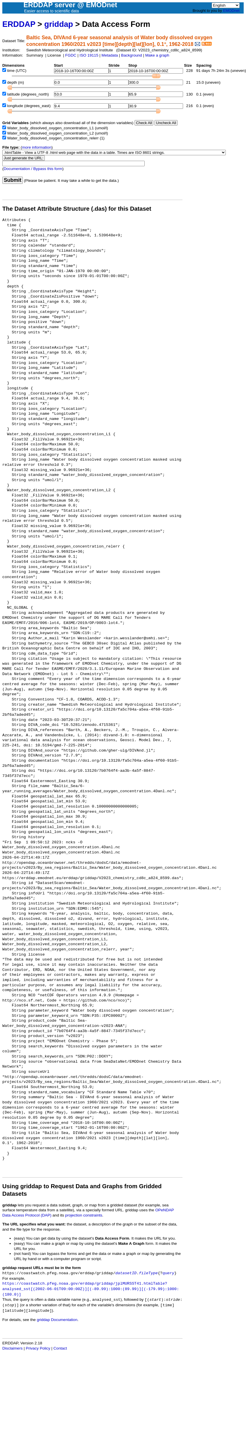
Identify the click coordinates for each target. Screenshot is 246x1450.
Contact (60, 1348)
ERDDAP (18, 24)
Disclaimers (12, 1348)
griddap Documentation (57, 1320)
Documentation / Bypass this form (33, 169)
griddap (58, 24)
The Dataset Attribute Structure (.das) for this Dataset (76, 208)
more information (36, 147)
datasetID (126, 1273)
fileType (148, 1273)
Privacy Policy (38, 1348)
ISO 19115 (88, 55)
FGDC (71, 55)
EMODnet (231, 10)
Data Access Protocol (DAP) (26, 1215)
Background (131, 55)
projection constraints (83, 1215)
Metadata (110, 55)
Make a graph (157, 55)
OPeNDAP (164, 1210)
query (168, 1273)
